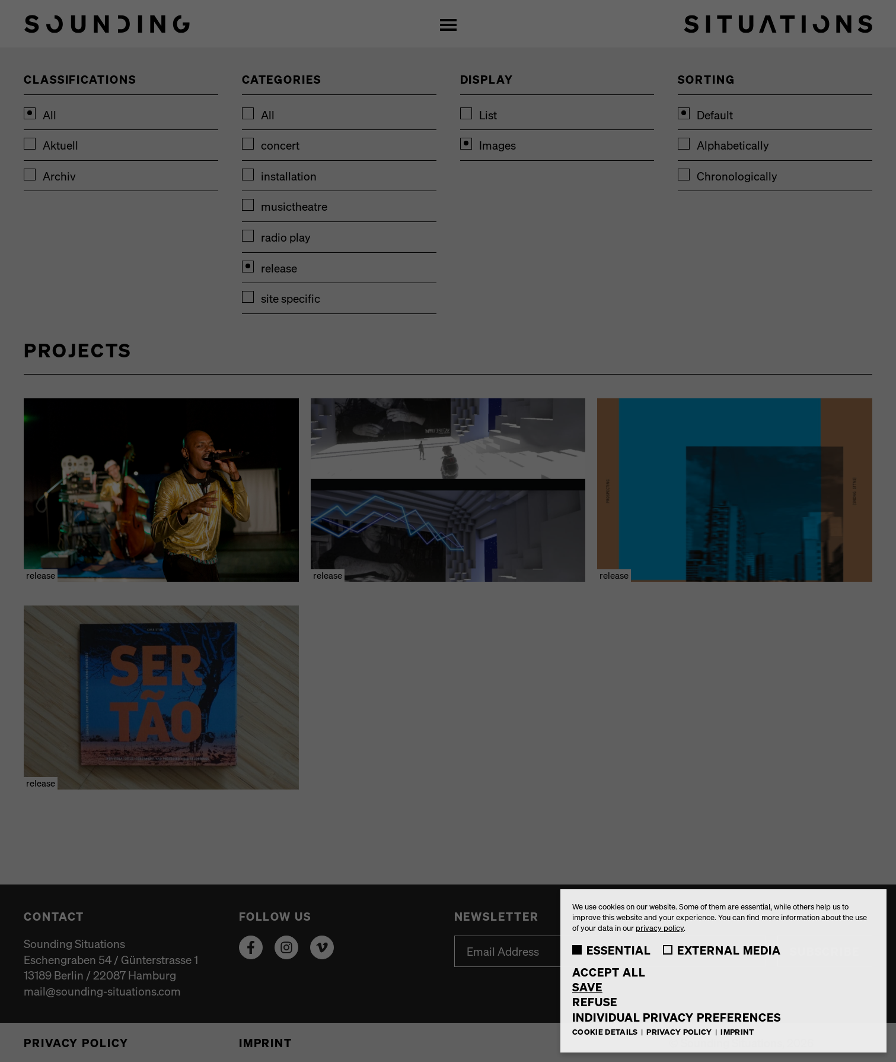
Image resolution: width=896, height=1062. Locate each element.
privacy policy (660, 927)
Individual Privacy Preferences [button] (676, 1017)
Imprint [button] (737, 1031)
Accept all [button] (609, 972)
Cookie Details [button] (606, 1031)
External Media (722, 950)
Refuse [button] (594, 1001)
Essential (611, 950)
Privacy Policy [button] (680, 1031)
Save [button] (587, 987)
